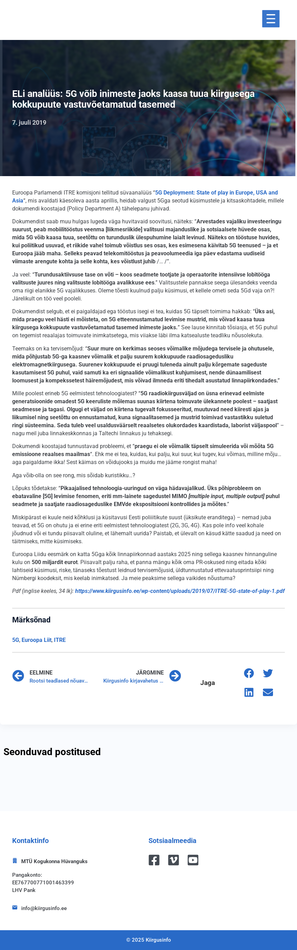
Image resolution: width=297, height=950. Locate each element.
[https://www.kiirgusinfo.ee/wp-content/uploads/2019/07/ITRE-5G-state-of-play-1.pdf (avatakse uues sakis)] (180, 591)
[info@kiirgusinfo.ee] (14, 907)
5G (15, 640)
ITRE (60, 640)
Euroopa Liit (36, 640)
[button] (249, 673)
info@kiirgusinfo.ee (44, 908)
